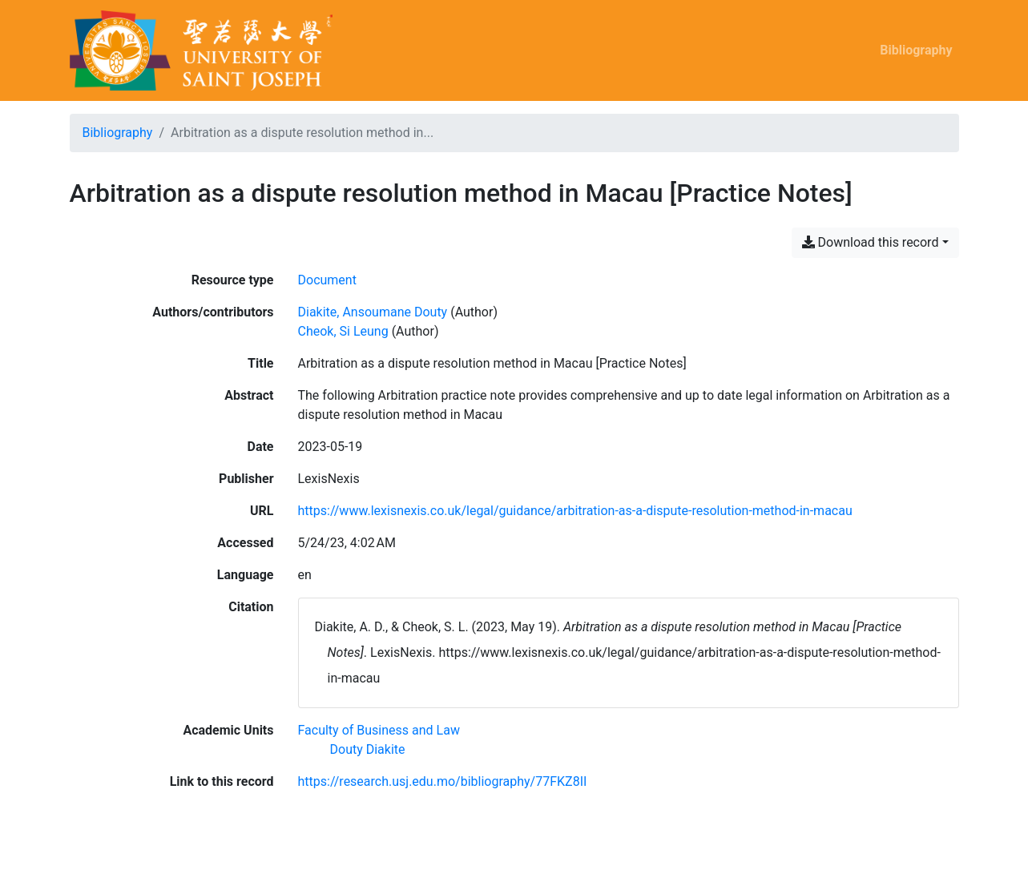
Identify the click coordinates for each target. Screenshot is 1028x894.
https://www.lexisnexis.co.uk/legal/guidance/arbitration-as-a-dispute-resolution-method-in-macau (575, 510)
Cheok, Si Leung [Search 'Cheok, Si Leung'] (343, 331)
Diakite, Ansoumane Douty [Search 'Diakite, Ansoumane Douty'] (373, 312)
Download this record (870, 242)
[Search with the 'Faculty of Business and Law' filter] (379, 730)
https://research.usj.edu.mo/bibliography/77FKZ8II (442, 781)
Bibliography (916, 50)
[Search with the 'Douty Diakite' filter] (367, 749)
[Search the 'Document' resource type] (327, 280)
